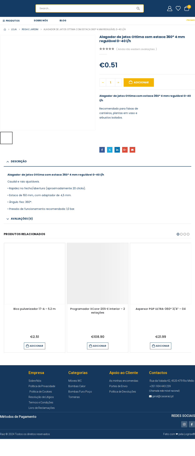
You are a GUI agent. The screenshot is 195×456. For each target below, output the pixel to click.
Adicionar (141, 82)
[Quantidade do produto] (110, 82)
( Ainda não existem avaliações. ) (136, 49)
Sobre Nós (41, 20)
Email (132, 149)
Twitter (109, 149)
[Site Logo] (7, 8)
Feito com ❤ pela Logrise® (179, 433)
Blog (63, 20)
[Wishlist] (178, 8)
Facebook (102, 149)
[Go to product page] (34, 273)
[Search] (138, 8)
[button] (178, 234)
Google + (125, 149)
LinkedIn (117, 149)
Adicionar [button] (36, 345)
